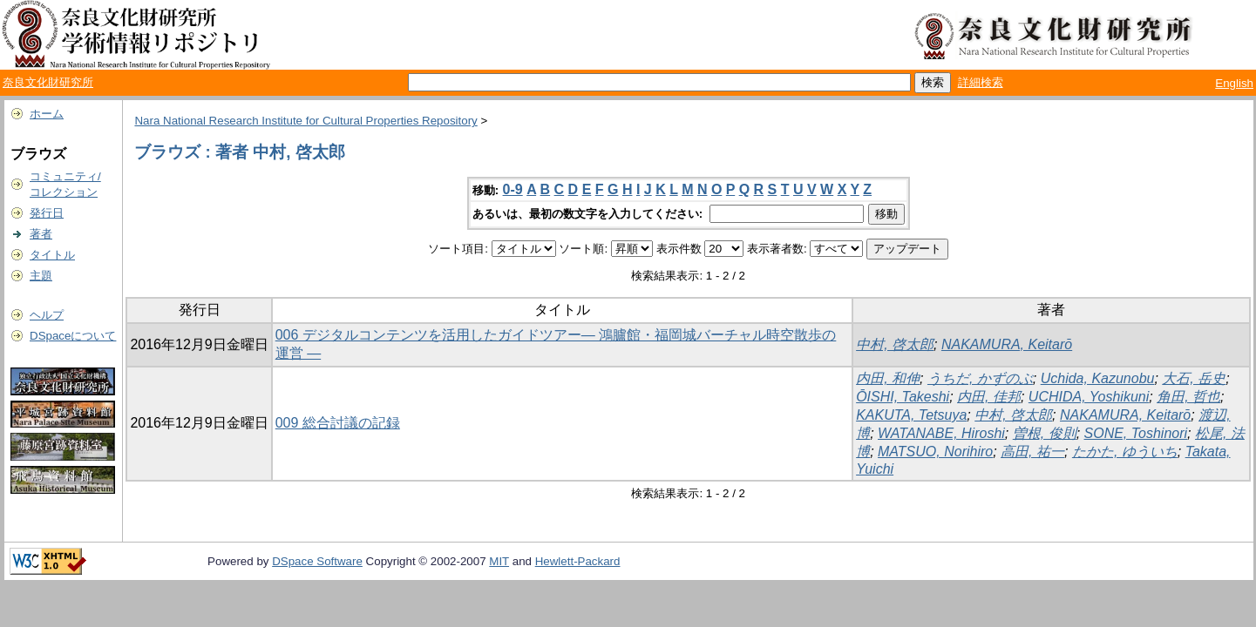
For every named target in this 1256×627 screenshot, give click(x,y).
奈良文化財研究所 (48, 82)
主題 (41, 275)
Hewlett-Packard (578, 561)
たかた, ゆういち (1125, 451)
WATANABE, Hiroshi (941, 433)
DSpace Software (317, 561)
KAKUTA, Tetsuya (911, 415)
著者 (41, 233)
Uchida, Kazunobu (1098, 378)
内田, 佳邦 (989, 396)
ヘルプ (47, 314)
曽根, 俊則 (1044, 433)
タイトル (52, 254)
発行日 (47, 212)
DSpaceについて (73, 335)
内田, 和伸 (888, 378)
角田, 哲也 (1188, 396)
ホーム (47, 113)
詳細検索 (980, 82)
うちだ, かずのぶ (980, 378)
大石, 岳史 (1193, 378)
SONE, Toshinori (1136, 433)
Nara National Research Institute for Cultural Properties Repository (305, 120)
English (1234, 83)
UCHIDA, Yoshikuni (1089, 396)
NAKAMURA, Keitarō (1006, 344)
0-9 (513, 189)
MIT (499, 561)
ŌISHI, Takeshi (902, 396)
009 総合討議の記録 (337, 422)
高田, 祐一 (1032, 451)
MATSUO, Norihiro (935, 451)
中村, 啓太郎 (895, 344)
